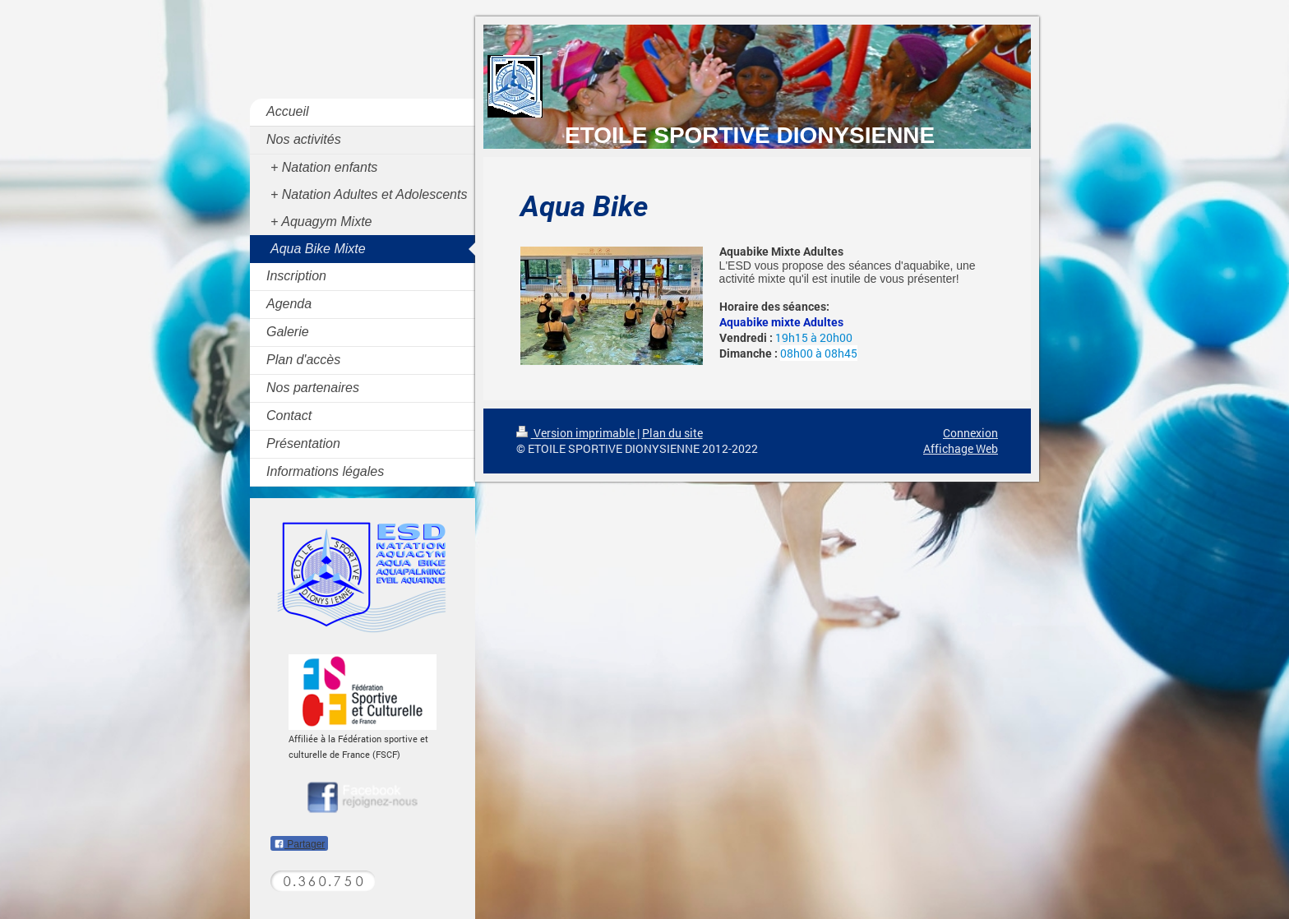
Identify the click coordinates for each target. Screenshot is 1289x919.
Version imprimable (576, 433)
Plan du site (672, 433)
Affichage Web (960, 448)
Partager (299, 844)
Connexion (970, 433)
